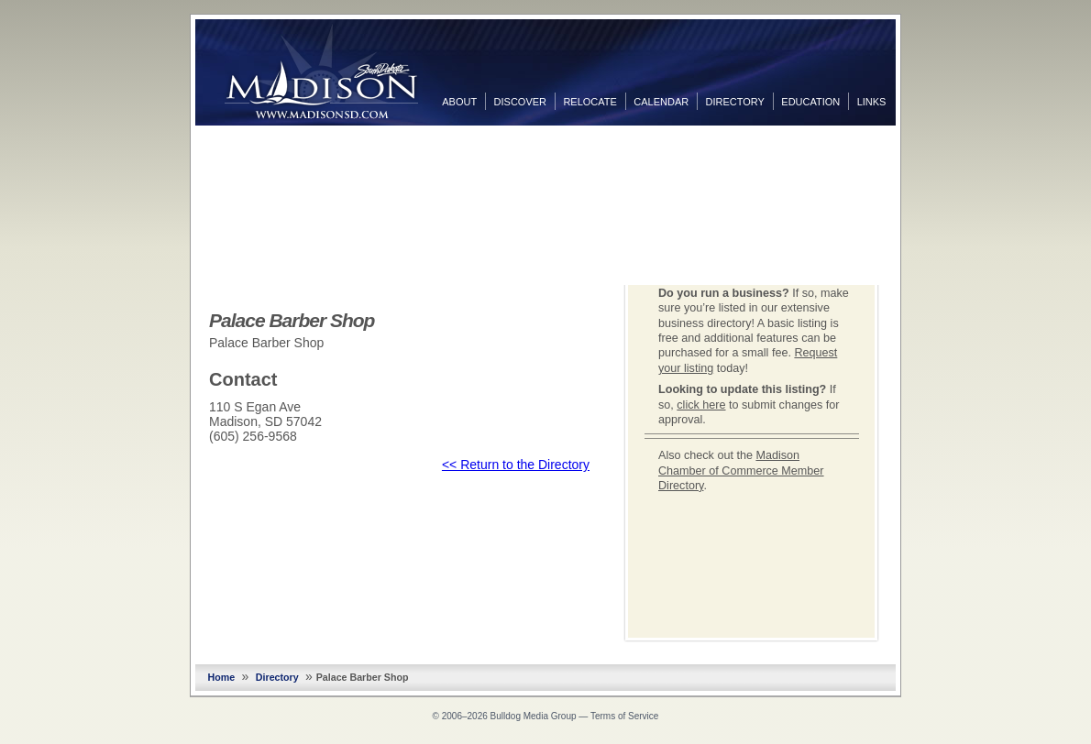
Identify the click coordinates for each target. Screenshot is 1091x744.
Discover (520, 101)
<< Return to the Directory (516, 464)
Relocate (589, 101)
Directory (735, 101)
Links (872, 101)
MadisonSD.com (321, 71)
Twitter (914, 173)
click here (701, 405)
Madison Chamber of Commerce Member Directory (741, 470)
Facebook (914, 144)
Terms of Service (624, 716)
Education (810, 101)
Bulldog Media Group (533, 716)
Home (222, 677)
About (459, 101)
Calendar (661, 101)
